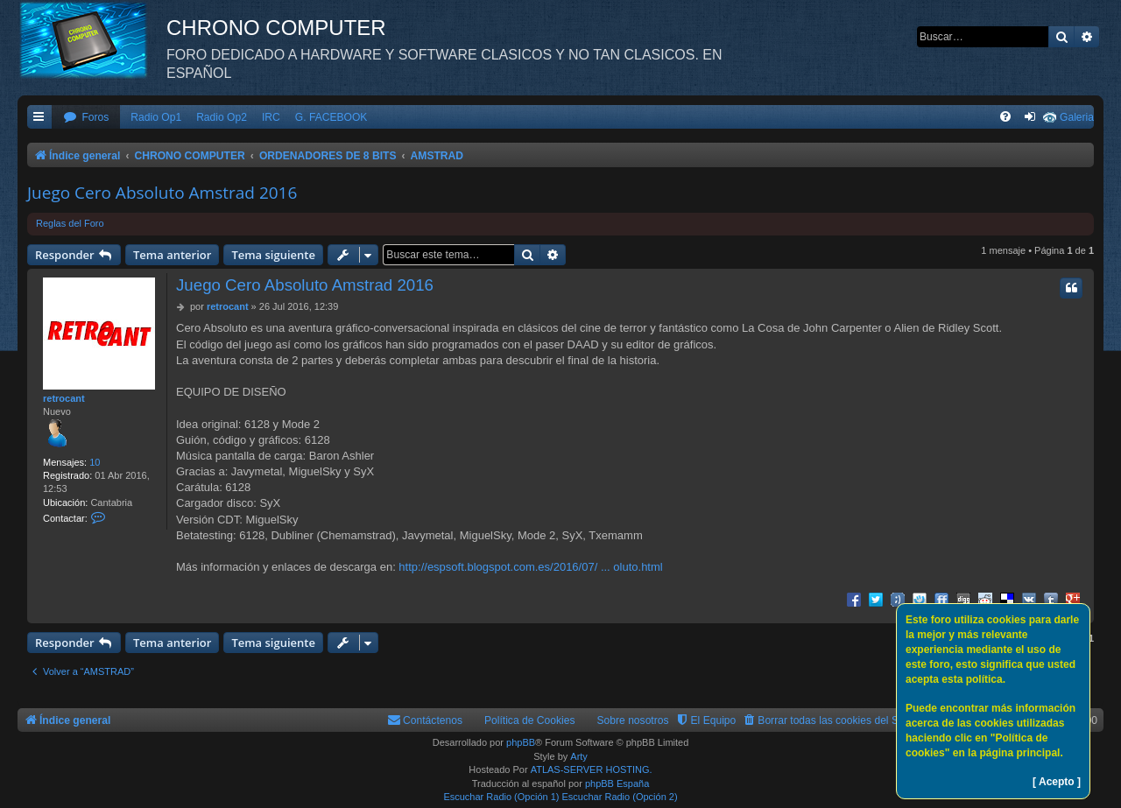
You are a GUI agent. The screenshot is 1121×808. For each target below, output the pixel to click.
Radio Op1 (155, 117)
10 (94, 462)
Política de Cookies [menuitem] (529, 720)
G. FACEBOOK (331, 117)
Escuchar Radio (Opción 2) (620, 796)
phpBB (520, 742)
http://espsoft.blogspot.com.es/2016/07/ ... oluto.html (530, 566)
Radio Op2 (221, 117)
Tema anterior (172, 255)
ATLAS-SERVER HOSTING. (591, 769)
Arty (579, 756)
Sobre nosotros (633, 720)
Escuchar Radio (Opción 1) (501, 796)
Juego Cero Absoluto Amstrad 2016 (162, 192)
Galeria (1077, 117)
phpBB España (617, 783)
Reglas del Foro (70, 223)
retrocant (64, 398)
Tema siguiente (273, 255)
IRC (271, 117)
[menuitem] (86, 118)
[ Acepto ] (1057, 782)
